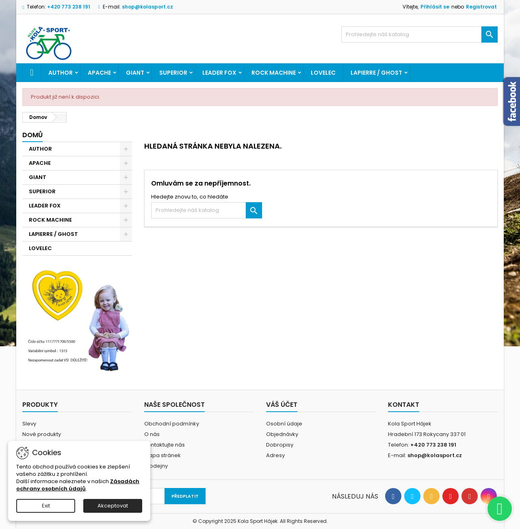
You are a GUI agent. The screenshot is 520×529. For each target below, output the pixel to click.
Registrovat (481, 6)
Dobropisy (279, 445)
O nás (152, 434)
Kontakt (403, 404)
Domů (32, 135)
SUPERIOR (173, 73)
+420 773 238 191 (68, 6)
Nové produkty (41, 434)
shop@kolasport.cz (147, 6)
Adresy (275, 455)
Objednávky (282, 434)
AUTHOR (60, 73)
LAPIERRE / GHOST (376, 73)
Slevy (29, 424)
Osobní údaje (284, 424)
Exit (46, 506)
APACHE (99, 73)
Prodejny (156, 466)
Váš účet (281, 404)
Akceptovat (113, 506)
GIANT (135, 73)
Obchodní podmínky (171, 424)
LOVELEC (323, 73)
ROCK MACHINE (273, 73)
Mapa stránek (162, 455)
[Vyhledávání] (419, 34)
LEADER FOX (219, 73)
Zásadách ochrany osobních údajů (77, 484)
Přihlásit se (434, 6)
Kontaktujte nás (164, 445)
